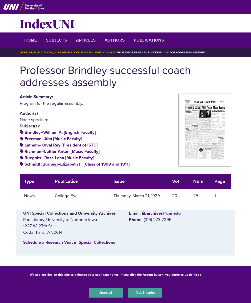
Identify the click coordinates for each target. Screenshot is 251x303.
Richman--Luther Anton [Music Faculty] (62, 151)
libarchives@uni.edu (161, 213)
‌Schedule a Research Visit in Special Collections (69, 242)
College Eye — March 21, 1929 (97, 52)
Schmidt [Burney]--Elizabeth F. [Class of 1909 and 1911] (77, 164)
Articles (85, 40)
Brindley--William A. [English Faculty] (60, 132)
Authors (115, 40)
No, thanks (145, 292)
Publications (149, 40)
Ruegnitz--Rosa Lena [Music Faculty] (59, 157)
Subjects (56, 40)
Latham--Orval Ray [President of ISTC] (61, 144)
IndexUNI (47, 23)
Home (30, 40)
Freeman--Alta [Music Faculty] (53, 138)
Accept (105, 292)
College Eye (65, 52)
